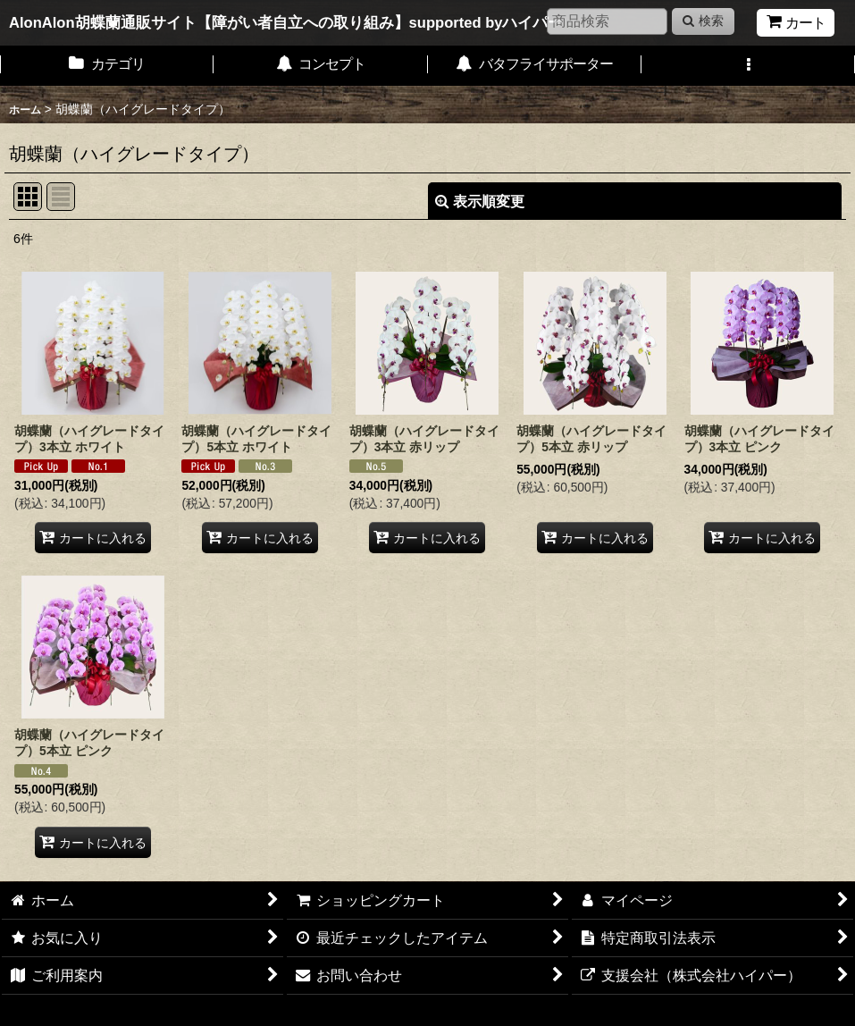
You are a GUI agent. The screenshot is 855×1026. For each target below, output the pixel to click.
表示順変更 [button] (479, 201)
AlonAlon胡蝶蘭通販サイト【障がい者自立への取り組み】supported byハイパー (286, 22)
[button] (748, 66)
